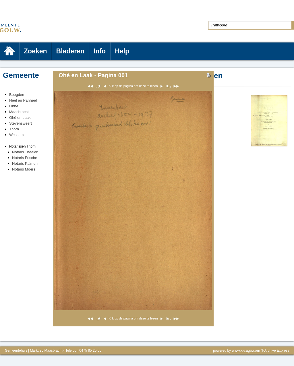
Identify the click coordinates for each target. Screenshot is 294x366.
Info (100, 51)
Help (122, 51)
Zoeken (35, 51)
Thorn (14, 129)
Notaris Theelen (25, 152)
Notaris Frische (24, 158)
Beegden (16, 94)
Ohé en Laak (19, 117)
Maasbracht (19, 112)
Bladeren (70, 51)
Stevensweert (20, 123)
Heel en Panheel (23, 100)
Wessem (16, 135)
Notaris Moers (23, 169)
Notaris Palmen (25, 163)
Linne (13, 106)
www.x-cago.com (246, 350)
